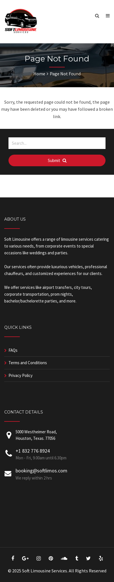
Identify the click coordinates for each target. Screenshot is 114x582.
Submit (57, 160)
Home (39, 73)
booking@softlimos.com (41, 470)
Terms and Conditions (27, 362)
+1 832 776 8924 (33, 450)
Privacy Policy (20, 375)
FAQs (13, 350)
